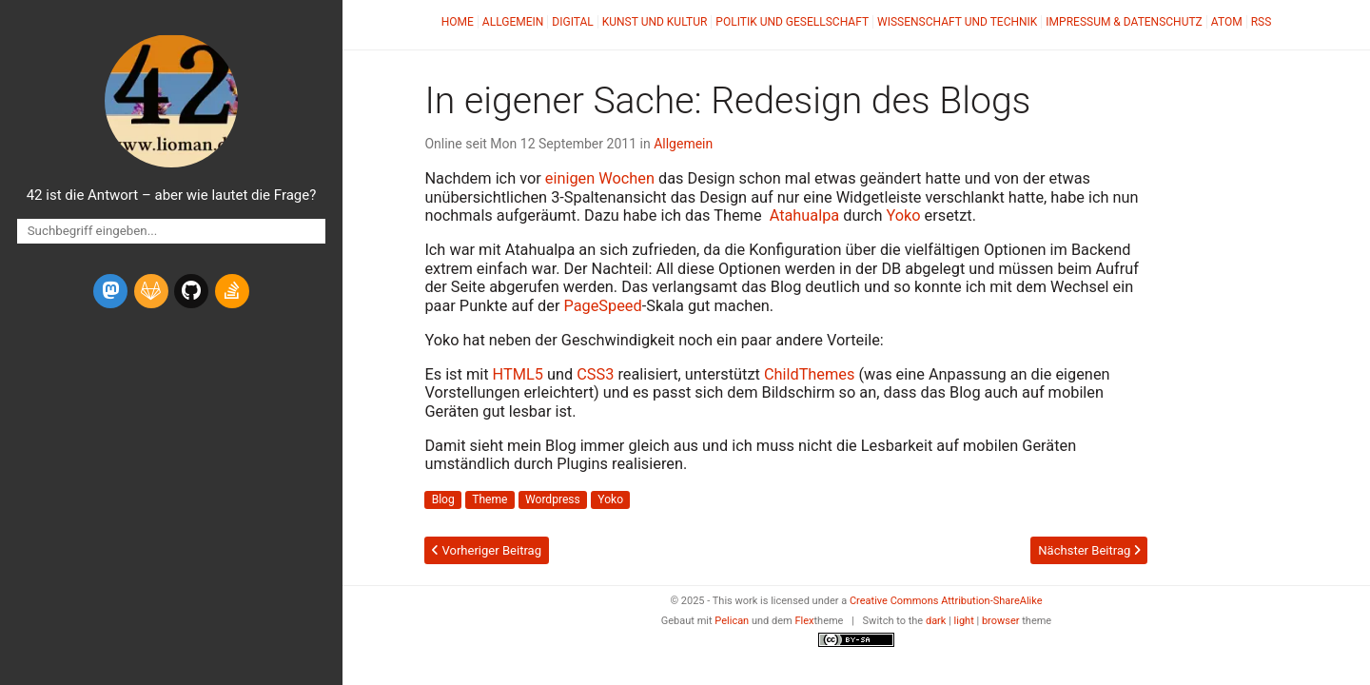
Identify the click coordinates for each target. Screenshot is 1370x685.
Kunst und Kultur (655, 22)
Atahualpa (805, 215)
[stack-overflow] (232, 291)
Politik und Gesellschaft (792, 22)
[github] (191, 291)
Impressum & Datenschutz (1124, 22)
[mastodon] (110, 291)
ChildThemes (809, 374)
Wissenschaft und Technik (957, 22)
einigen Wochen (600, 178)
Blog (443, 499)
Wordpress (552, 499)
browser (1001, 621)
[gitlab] (151, 291)
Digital (572, 22)
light (964, 621)
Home (457, 22)
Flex (803, 621)
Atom (1227, 22)
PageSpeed (602, 306)
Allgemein (513, 22)
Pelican (731, 621)
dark (936, 621)
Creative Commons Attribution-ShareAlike (946, 601)
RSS (1261, 22)
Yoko (903, 215)
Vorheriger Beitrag (486, 550)
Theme (489, 499)
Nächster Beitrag (1089, 550)
